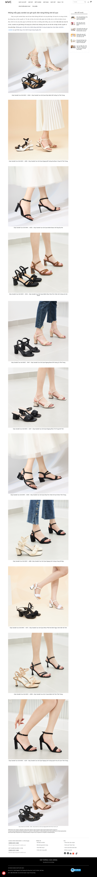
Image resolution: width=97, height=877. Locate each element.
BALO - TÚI (60, 2)
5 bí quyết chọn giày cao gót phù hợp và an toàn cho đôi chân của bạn (82, 29)
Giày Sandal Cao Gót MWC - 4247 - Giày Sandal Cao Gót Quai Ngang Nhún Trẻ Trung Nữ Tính (38, 429)
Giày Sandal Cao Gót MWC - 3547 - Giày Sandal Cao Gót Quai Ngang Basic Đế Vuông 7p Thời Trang (38, 362)
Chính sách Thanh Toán (69, 845)
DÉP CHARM (38, 2)
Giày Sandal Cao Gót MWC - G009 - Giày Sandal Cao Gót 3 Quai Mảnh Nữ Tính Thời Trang (38, 694)
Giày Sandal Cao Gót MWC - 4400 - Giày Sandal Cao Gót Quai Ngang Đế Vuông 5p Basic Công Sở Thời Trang (38, 161)
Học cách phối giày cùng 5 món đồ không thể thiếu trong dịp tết (82, 18)
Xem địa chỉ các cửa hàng (48, 862)
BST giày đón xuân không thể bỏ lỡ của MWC (81, 24)
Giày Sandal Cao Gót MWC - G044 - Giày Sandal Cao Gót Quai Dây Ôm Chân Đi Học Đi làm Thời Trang (38, 494)
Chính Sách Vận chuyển (69, 842)
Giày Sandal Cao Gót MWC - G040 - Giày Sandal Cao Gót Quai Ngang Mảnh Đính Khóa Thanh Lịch (38, 826)
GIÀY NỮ (30, 2)
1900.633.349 (13, 843)
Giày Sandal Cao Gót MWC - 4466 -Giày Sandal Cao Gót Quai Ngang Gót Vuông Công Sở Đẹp (38, 561)
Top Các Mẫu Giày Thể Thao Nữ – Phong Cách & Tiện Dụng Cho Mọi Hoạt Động (82, 47)
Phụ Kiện (34, 6)
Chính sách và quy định (41, 850)
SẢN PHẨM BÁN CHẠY (24, 6)
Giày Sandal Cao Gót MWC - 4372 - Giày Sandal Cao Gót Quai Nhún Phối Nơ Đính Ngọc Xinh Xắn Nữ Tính (38, 627)
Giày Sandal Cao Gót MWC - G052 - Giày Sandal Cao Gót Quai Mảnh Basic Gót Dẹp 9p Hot (38, 227)
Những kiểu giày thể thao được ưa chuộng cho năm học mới (81, 35)
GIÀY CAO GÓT (22, 2)
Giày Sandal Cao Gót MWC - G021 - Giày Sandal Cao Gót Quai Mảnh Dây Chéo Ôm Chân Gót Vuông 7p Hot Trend (38, 294)
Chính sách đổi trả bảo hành (70, 847)
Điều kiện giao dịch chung (42, 845)
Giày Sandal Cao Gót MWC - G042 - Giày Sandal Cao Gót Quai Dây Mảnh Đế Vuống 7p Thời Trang (38, 95)
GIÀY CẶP (53, 2)
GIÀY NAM (45, 2)
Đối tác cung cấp (68, 850)
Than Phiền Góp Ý (40, 847)
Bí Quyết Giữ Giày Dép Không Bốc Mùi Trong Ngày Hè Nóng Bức (81, 41)
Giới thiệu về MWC (40, 842)
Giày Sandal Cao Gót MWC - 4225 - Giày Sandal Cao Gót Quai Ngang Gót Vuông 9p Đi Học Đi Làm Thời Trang (38, 760)
